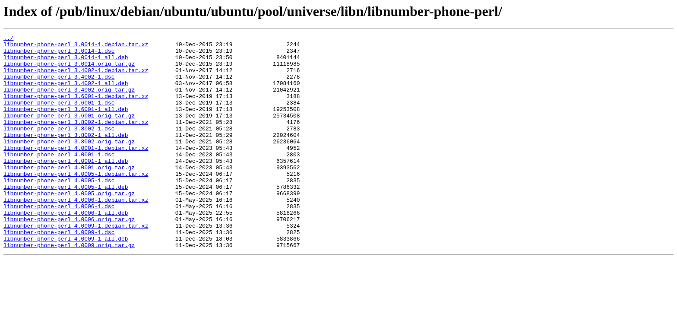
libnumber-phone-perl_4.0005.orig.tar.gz (69, 225)
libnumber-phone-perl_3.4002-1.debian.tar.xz (75, 78)
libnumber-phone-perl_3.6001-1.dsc (58, 117)
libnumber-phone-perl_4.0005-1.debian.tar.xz (75, 202)
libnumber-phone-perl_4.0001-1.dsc (58, 179)
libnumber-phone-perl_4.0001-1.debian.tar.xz (75, 171)
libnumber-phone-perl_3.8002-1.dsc (58, 148)
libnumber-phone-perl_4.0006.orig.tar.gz (69, 256)
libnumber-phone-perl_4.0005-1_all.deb (65, 218)
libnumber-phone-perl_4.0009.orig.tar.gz (69, 288)
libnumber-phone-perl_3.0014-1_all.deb (65, 62)
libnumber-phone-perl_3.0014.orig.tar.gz (69, 70)
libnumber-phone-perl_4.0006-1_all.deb (65, 249)
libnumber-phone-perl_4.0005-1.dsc (58, 210)
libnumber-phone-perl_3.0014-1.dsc (58, 54)
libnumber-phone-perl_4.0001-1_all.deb (65, 186)
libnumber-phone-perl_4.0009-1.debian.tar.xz (75, 264)
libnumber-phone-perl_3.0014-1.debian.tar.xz (75, 47)
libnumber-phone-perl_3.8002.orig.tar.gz (69, 163)
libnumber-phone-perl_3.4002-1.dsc (58, 85)
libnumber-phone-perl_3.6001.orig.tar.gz (69, 132)
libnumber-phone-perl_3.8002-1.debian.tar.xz (75, 140)
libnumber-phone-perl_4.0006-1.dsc (58, 241)
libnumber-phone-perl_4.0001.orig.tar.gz (69, 194)
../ (8, 39)
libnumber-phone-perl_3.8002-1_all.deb (65, 155)
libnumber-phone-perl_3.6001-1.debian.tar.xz (75, 109)
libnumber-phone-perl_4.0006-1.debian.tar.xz (75, 233)
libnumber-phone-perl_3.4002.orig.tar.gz (69, 101)
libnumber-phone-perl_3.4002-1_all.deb (65, 93)
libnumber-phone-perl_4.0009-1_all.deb (65, 280)
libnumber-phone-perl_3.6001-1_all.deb (65, 124)
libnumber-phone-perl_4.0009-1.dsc (58, 272)
